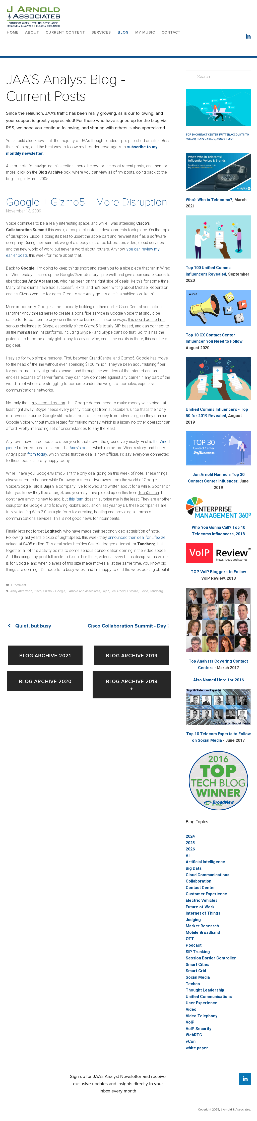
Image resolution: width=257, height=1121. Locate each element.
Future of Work (200, 907)
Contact (171, 32)
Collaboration (198, 881)
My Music (145, 32)
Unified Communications (209, 996)
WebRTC (194, 1035)
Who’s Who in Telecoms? (209, 199)
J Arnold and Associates (83, 591)
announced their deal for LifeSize (136, 537)
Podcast (194, 945)
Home (13, 32)
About (32, 32)
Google (60, 591)
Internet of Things (203, 913)
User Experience (201, 1003)
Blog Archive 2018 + (132, 685)
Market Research (202, 926)
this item (76, 499)
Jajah (105, 591)
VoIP (190, 1022)
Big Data (194, 868)
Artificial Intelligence (205, 861)
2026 (190, 849)
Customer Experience (206, 894)
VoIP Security (198, 1028)
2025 (190, 842)
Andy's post (80, 447)
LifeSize (132, 591)
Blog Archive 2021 (45, 655)
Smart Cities (197, 964)
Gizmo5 (48, 591)
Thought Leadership (205, 990)
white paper (197, 1048)
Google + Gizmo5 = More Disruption (86, 201)
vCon (191, 1041)
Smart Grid (196, 970)
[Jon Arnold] (245, 1079)
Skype (144, 591)
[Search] (218, 76)
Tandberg (156, 591)
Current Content (65, 32)
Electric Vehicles (202, 900)
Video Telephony (201, 1016)
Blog (123, 32)
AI (187, 855)
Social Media (198, 977)
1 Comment (16, 585)
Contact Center (200, 887)
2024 (190, 836)
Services (101, 32)
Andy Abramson (21, 591)
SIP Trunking (198, 951)
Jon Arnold (118, 591)
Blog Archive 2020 (45, 681)
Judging (193, 919)
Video (191, 1009)
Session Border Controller (211, 958)
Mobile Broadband (203, 932)
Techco (193, 983)
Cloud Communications (207, 875)
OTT (190, 938)
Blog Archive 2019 (132, 655)
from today (37, 454)
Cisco (37, 591)
